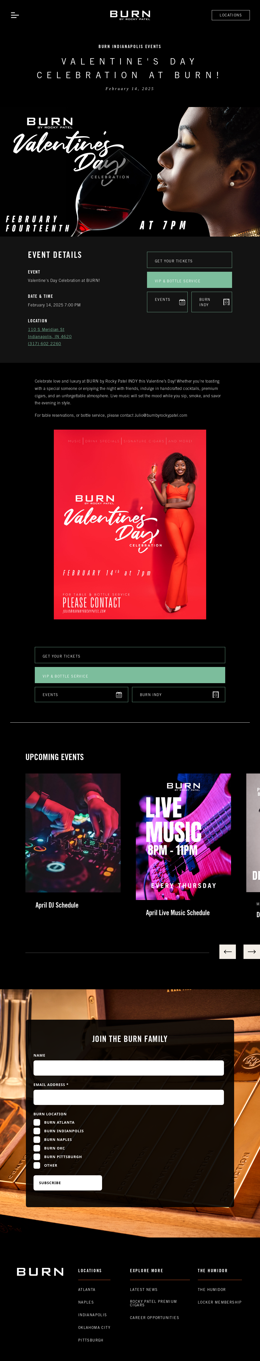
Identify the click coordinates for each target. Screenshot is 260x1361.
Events (162, 300)
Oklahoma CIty (94, 1328)
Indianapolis (92, 1315)
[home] (130, 15)
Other (50, 1165)
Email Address (51, 1084)
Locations (231, 15)
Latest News (144, 1290)
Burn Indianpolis (64, 1130)
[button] (15, 15)
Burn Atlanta (59, 1122)
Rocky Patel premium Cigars (153, 1303)
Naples (86, 1303)
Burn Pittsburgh (63, 1156)
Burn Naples (58, 1139)
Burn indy (204, 302)
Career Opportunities (154, 1318)
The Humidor (212, 1290)
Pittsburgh (91, 1341)
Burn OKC (54, 1148)
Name (39, 1055)
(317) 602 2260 (44, 344)
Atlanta (87, 1290)
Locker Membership (220, 1303)
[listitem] (80, 846)
